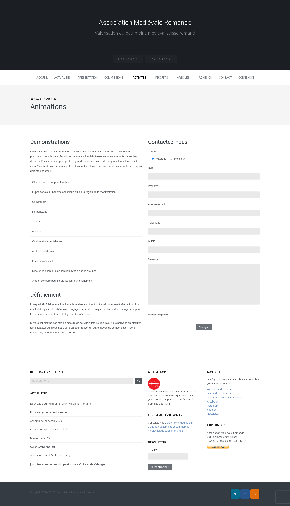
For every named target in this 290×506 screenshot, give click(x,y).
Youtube (212, 409)
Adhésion (205, 77)
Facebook (128, 59)
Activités (139, 77)
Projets (161, 77)
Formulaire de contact (219, 389)
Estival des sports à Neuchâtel (48, 429)
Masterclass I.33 (40, 438)
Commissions (113, 77)
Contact (225, 77)
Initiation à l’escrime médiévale (224, 397)
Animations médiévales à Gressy (50, 455)
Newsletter (213, 413)
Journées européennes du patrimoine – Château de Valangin (67, 464)
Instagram (161, 59)
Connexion (246, 77)
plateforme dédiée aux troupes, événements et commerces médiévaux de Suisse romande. (170, 427)
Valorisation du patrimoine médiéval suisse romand (145, 33)
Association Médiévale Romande (145, 22)
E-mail (152, 450)
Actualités (62, 77)
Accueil (42, 77)
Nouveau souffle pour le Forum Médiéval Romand (60, 403)
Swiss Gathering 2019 (43, 447)
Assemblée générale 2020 (46, 421)
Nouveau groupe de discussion (49, 412)
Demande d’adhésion (219, 393)
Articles (183, 77)
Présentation (88, 77)
